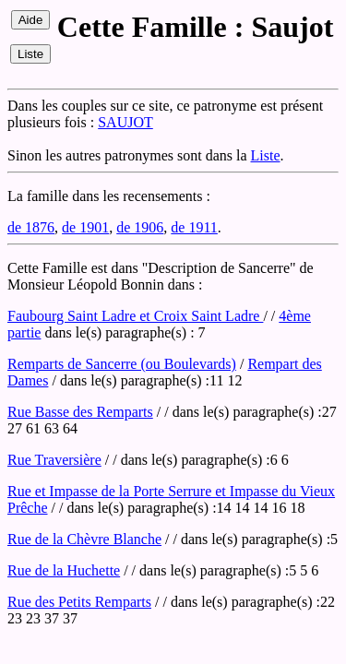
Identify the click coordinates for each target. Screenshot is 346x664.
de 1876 (30, 227)
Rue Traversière (54, 460)
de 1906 (139, 227)
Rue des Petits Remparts (79, 602)
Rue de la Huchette (63, 570)
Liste (265, 155)
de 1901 (85, 227)
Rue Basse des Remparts (80, 412)
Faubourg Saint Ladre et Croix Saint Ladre (135, 316)
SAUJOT (125, 122)
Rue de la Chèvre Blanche (84, 539)
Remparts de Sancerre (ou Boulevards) (121, 364)
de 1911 (194, 227)
